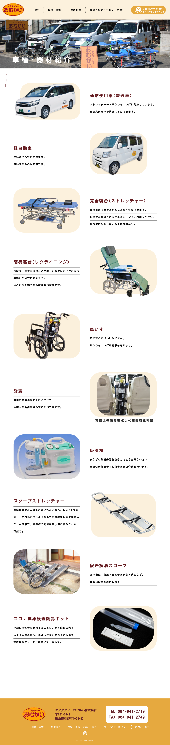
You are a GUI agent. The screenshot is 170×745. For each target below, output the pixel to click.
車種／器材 (55, 10)
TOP (37, 10)
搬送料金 (75, 10)
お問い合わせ (142, 727)
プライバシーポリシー (116, 727)
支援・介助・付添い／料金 (106, 10)
